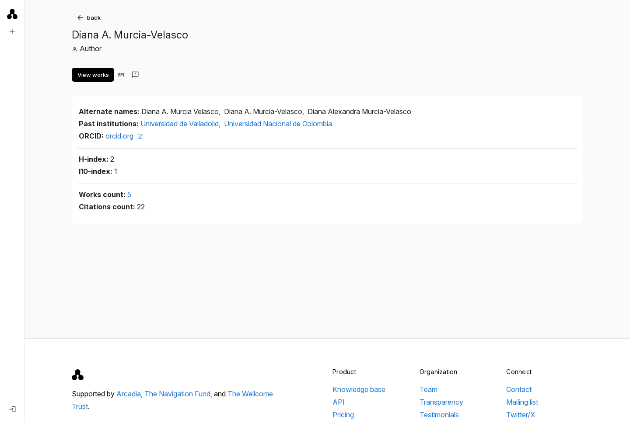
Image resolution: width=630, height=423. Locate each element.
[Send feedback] (135, 75)
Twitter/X (520, 414)
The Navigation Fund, (179, 393)
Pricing (343, 414)
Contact (519, 389)
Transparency (441, 402)
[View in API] (121, 75)
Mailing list (522, 402)
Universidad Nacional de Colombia (278, 123)
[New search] (12, 31)
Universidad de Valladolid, (181, 123)
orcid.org (124, 136)
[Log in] (12, 409)
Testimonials (439, 414)
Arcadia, (130, 393)
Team (429, 389)
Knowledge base (358, 389)
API (338, 402)
